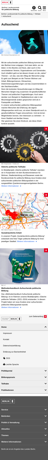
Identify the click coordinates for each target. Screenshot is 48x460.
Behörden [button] (5, 416)
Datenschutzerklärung (11, 346)
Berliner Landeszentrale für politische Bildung (16, 14)
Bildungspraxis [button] (8, 377)
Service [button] (4, 410)
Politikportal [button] (6, 371)
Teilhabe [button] (5, 384)
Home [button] (4, 327)
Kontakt (6, 339)
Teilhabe (37, 14)
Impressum (7, 333)
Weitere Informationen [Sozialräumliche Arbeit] (26, 241)
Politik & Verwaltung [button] (10, 422)
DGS (6, 358)
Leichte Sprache (11, 364)
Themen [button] (5, 435)
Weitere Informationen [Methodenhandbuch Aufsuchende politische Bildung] (10, 307)
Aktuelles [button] (5, 429)
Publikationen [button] (7, 390)
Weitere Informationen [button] (11, 442)
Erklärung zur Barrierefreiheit (14, 352)
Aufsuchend (7, 16)
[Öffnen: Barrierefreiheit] (33, 8)
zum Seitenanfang (36, 316)
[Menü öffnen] (44, 8)
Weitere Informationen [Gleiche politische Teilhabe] (10, 186)
